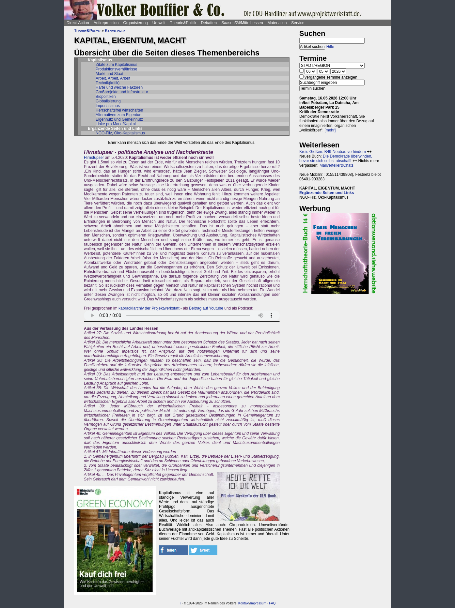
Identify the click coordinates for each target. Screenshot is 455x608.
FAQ (272, 603)
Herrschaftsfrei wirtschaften (119, 110)
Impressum (258, 603)
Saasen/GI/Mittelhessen (242, 23)
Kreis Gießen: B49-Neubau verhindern (332, 151)
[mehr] (330, 130)
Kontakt (243, 603)
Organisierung (135, 23)
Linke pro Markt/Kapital (116, 124)
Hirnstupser (94, 157)
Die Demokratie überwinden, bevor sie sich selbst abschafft (335, 158)
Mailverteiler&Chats (336, 165)
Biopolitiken (106, 96)
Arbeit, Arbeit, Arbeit (113, 78)
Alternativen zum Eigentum (119, 115)
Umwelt (158, 23)
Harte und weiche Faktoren (119, 87)
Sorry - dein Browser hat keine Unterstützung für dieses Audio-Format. (182, 315)
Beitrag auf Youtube (206, 308)
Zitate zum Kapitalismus (116, 64)
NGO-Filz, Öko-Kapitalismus (120, 133)
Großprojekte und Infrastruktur (122, 92)
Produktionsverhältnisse (116, 69)
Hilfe (330, 46)
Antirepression (106, 23)
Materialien (277, 23)
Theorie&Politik (183, 23)
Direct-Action (78, 23)
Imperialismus (108, 105)
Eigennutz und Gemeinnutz (119, 119)
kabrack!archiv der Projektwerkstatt (149, 308)
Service (297, 23)
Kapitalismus (115, 30)
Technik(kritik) (107, 83)
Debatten (209, 23)
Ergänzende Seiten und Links (326, 192)
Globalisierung (108, 101)
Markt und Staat (109, 73)
